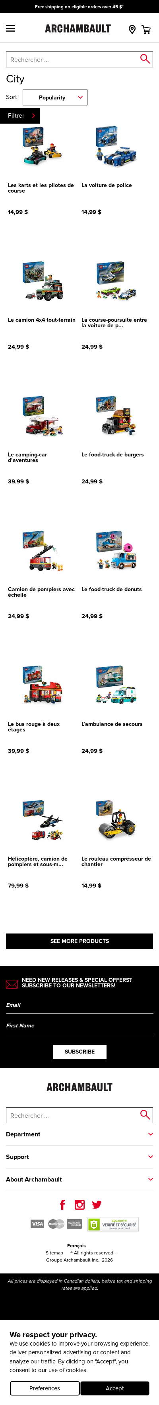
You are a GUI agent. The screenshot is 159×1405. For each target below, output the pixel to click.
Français (76, 1245)
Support (17, 1156)
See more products (79, 941)
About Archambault (34, 1179)
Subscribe (80, 1052)
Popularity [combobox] (52, 98)
